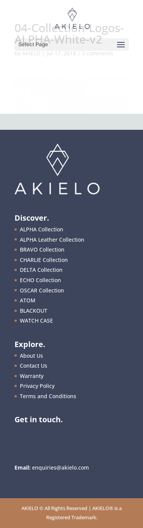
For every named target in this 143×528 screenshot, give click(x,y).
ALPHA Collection (41, 229)
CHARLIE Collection (44, 259)
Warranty (31, 375)
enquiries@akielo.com (60, 467)
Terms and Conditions (48, 396)
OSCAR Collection (42, 290)
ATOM (27, 300)
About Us (31, 355)
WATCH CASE (36, 320)
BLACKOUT (33, 310)
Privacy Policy (37, 385)
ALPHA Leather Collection (52, 239)
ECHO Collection (40, 280)
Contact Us (33, 365)
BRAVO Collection (42, 249)
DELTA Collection (41, 269)
